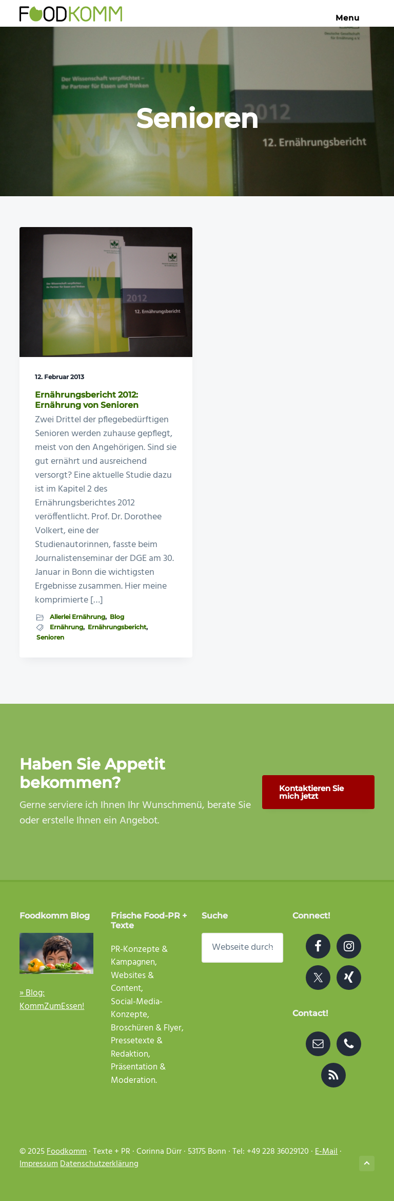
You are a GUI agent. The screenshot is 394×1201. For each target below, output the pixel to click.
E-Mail (326, 1151)
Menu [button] (355, 18)
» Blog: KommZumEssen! (51, 1000)
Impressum (38, 1164)
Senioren (50, 637)
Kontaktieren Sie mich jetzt (311, 792)
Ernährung (66, 627)
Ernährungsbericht (117, 627)
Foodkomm (67, 1151)
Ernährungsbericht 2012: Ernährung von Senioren (87, 399)
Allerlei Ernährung (77, 617)
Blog (117, 617)
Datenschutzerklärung (99, 1164)
